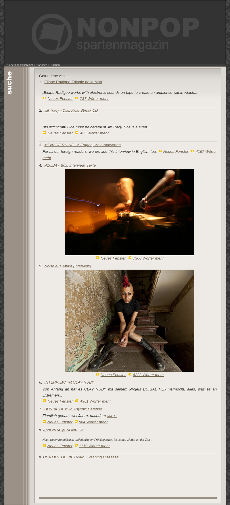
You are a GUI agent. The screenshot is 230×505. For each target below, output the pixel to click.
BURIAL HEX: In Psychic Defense (73, 409)
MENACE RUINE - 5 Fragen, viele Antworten (82, 145)
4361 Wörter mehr (95, 401)
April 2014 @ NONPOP (63, 430)
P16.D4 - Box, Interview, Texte (70, 165)
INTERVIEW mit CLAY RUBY (69, 382)
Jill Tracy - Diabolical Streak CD (71, 110)
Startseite (41, 65)
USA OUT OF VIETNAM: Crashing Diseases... (82, 457)
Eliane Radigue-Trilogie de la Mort (73, 82)
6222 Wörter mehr (148, 375)
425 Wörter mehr (94, 133)
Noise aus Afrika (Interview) (67, 266)
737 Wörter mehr (94, 98)
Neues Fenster (60, 98)
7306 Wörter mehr (148, 258)
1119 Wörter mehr (94, 446)
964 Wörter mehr (93, 422)
